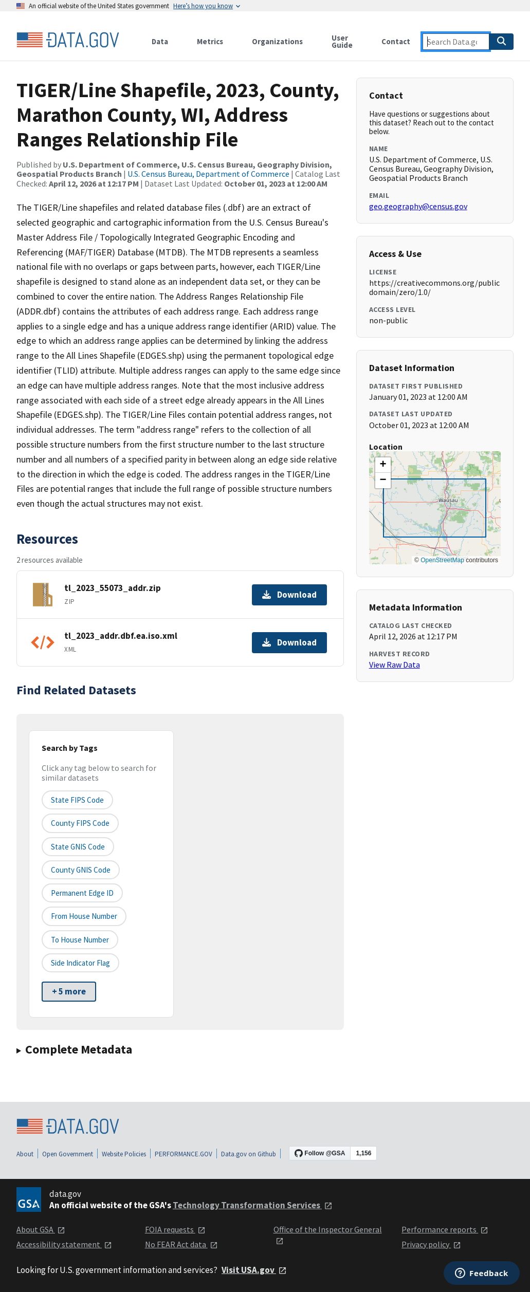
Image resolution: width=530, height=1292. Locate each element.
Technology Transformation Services (253, 1205)
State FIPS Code (77, 800)
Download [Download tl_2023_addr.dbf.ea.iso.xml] (289, 642)
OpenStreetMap (442, 560)
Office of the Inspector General (327, 1234)
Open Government (67, 1154)
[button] (383, 465)
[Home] (67, 40)
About (24, 1154)
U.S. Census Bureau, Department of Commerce (208, 174)
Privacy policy (431, 1244)
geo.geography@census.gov (418, 206)
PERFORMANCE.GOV (183, 1154)
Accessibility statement (64, 1244)
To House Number (80, 940)
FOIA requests (175, 1229)
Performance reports (444, 1229)
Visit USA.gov (254, 1270)
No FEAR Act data (181, 1244)
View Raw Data (394, 664)
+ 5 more (69, 991)
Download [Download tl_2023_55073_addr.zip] (289, 594)
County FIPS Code (80, 823)
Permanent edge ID (82, 893)
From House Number (84, 916)
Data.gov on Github (248, 1154)
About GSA (40, 1229)
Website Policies (124, 1154)
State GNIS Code (78, 847)
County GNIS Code (81, 870)
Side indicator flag (80, 963)
